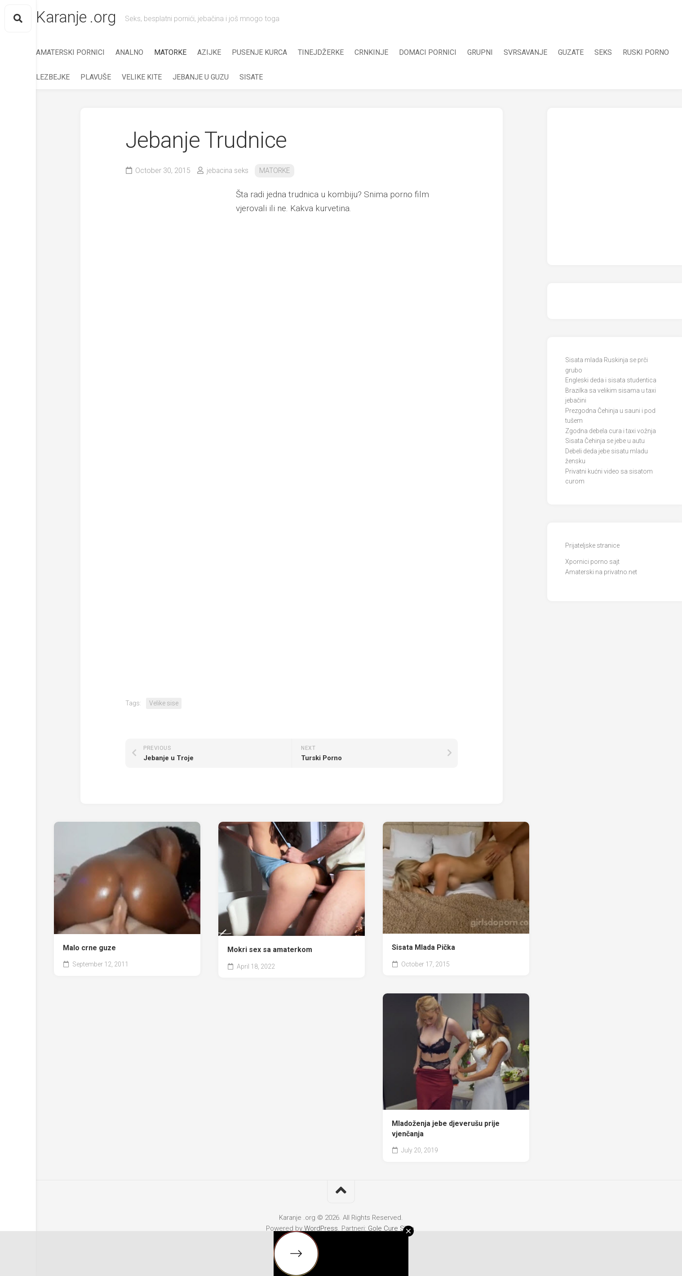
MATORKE (188, 54)
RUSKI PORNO (77, 79)
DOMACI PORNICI (445, 54)
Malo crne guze (89, 949)
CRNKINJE (389, 54)
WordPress (321, 1230)
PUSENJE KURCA (277, 54)
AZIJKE (227, 54)
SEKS (621, 54)
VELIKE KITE (217, 79)
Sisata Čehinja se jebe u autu (605, 443)
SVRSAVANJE (543, 54)
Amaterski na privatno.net (601, 573)
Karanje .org (95, 18)
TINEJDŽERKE (339, 54)
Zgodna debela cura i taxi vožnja (610, 432)
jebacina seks (228, 172)
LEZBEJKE (128, 79)
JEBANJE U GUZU (276, 79)
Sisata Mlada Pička (423, 949)
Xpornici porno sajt (592, 563)
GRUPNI (498, 54)
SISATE (326, 79)
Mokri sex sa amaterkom (269, 951)
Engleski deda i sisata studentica (610, 382)
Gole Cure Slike (391, 1230)
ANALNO (147, 54)
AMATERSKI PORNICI (88, 54)
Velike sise (163, 705)
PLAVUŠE (170, 79)
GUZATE (589, 54)
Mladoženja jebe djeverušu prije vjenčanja (446, 1130)
